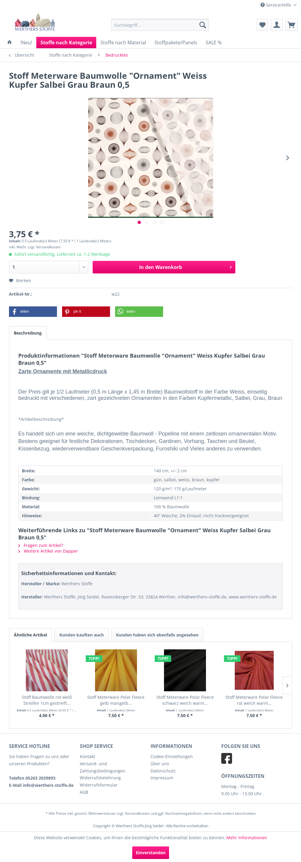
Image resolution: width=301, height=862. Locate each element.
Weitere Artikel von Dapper (48, 551)
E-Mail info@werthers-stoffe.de (41, 785)
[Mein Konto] (277, 25)
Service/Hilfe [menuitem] (276, 5)
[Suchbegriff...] (160, 25)
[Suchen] (202, 25)
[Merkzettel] (262, 25)
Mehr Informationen (246, 837)
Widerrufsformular (99, 785)
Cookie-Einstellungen (171, 756)
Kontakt (87, 756)
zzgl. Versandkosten (44, 246)
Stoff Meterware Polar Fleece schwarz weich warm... (185, 700)
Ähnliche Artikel (30, 635)
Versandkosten (137, 813)
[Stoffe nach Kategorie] (66, 42)
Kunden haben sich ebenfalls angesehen (157, 635)
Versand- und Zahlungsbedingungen (102, 767)
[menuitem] (160, 25)
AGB (84, 792)
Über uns (159, 763)
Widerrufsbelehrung (100, 778)
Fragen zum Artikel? (40, 545)
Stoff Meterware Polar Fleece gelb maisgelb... (116, 700)
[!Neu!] (26, 42)
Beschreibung (28, 333)
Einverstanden (150, 852)
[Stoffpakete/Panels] (175, 42)
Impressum (161, 778)
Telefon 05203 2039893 (32, 778)
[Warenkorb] (291, 25)
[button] (33, 311)
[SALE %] (213, 42)
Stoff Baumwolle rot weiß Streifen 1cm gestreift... (47, 700)
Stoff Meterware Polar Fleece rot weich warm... (254, 700)
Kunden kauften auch (81, 635)
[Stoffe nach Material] (123, 42)
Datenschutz (163, 771)
